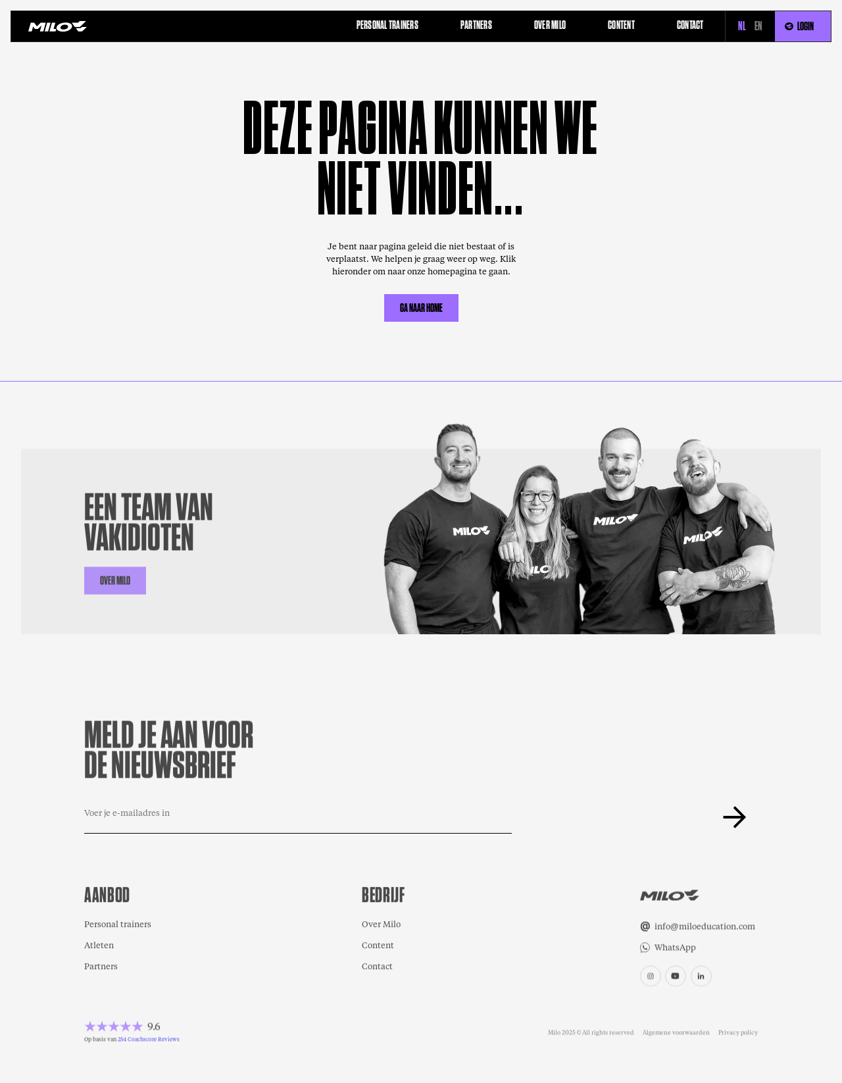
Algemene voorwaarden (676, 1033)
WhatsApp (675, 948)
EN (758, 26)
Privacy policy (738, 1033)
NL (742, 26)
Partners (101, 967)
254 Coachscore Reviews (149, 1040)
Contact (377, 967)
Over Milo (381, 925)
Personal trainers (117, 925)
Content (378, 946)
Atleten (99, 946)
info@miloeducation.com (705, 927)
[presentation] (612, 817)
